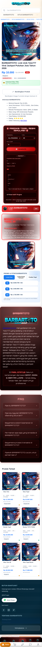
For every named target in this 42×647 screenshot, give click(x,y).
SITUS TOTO (30, 19)
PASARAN (14, 137)
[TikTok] (14, 610)
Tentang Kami (6, 619)
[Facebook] (4, 610)
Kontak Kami (6, 622)
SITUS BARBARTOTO (25, 15)
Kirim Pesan (9, 600)
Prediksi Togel (33, 277)
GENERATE (21, 149)
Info (36, 208)
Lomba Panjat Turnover (21, 277)
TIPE (28, 137)
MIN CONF (14, 143)
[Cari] (4, 10)
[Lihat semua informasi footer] (21, 628)
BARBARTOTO (8, 15)
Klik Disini (23, 120)
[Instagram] (9, 610)
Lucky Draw (9, 277)
